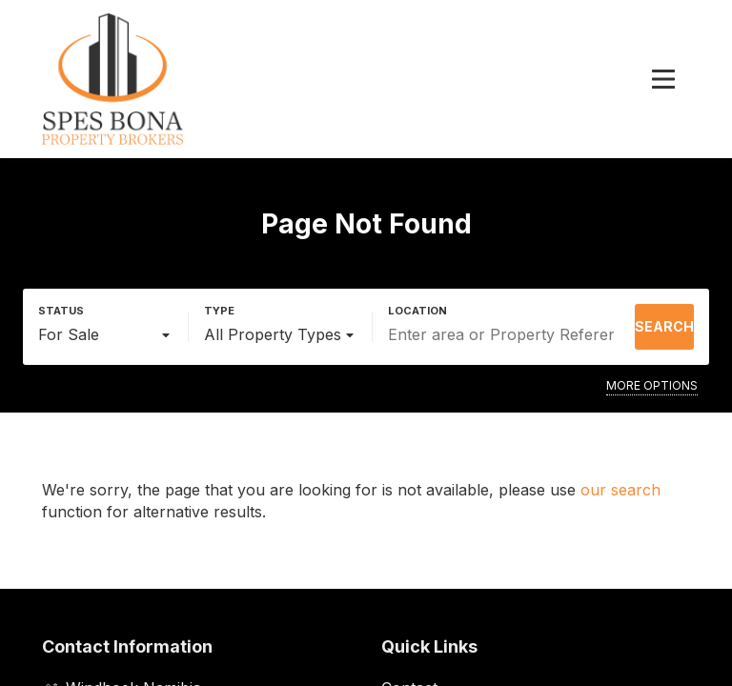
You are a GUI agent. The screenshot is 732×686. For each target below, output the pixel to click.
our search (620, 489)
